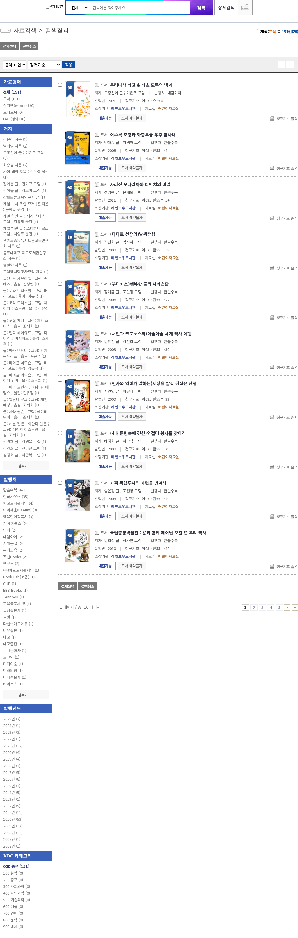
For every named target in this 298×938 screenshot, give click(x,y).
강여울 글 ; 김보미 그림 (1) (24, 190)
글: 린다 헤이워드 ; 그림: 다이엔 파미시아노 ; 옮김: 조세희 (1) (26, 338)
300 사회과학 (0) (16, 886)
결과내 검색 (54, 6)
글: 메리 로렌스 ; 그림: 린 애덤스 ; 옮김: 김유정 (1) (26, 389)
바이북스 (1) (13, 684)
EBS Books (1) (15, 590)
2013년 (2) (11, 799)
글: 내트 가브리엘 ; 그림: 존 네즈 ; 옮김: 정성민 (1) (25, 281)
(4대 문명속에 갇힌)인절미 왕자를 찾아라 (148, 433)
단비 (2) (9, 530)
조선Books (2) (15, 556)
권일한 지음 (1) (15, 265)
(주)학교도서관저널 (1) (21, 570)
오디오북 (13, 112)
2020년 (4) (11, 752)
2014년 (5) (11, 792)
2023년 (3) (11, 732)
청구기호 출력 (287, 118)
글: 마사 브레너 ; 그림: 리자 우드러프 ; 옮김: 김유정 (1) (25, 353)
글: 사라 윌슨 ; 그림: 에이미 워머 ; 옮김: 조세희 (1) (25, 414)
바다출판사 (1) (14, 677)
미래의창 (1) (13, 670)
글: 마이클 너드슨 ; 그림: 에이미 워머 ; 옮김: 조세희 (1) (25, 377)
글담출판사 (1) (14, 610)
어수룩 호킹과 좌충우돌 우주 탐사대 (143, 135)
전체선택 (9, 46)
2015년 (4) (11, 785)
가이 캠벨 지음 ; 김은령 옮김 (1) (26, 174)
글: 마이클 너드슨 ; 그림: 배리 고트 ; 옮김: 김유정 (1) (25, 365)
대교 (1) (9, 637)
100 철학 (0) (13, 873)
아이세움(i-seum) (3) (20, 510)
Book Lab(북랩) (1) (19, 577)
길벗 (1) (9, 617)
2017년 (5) (11, 772)
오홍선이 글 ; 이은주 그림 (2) (23, 155)
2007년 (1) (11, 839)
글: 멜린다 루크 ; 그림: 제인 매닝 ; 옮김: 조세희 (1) (25, 402)
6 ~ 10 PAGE (287, 607)
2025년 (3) (11, 719)
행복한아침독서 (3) (18, 516)
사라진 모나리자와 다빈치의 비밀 (140, 184)
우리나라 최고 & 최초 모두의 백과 (141, 85)
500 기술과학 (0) (16, 900)
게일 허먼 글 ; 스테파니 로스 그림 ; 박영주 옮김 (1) (26, 231)
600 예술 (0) (13, 906)
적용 (68, 64)
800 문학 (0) (13, 920)
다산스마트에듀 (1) (18, 623)
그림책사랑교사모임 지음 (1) (25, 271)
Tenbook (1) (13, 597)
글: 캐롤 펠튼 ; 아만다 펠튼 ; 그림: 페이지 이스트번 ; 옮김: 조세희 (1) (26, 429)
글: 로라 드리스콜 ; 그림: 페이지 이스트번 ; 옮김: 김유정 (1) (26, 308)
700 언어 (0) (13, 913)
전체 (12, 92)
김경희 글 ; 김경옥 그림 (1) (24, 441)
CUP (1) (9, 583)
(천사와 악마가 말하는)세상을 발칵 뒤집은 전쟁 (153, 383)
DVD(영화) (14, 119)
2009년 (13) (12, 826)
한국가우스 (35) (15, 496)
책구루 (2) (11, 563)
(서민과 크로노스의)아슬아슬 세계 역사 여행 (150, 334)
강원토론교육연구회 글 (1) (24, 197)
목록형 (290, 64)
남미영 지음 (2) (15, 146)
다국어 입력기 (245, 7)
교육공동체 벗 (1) (17, 603)
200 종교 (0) (13, 879)
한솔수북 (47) (14, 490)
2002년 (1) (11, 846)
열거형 (281, 64)
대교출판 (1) (13, 643)
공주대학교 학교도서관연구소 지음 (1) (24, 255)
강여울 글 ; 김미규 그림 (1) (24, 183)
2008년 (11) (12, 832)
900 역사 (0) (13, 926)
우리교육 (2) (13, 550)
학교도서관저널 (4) (18, 503)
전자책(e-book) (18, 105)
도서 (11, 99)
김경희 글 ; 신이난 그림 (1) (24, 448)
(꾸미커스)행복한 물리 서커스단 (139, 284)
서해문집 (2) (13, 543)
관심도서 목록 (235, 46)
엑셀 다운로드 (277, 46)
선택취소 (29, 46)
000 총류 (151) (16, 866)
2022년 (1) (11, 739)
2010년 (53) (12, 819)
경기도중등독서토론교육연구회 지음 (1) (26, 243)
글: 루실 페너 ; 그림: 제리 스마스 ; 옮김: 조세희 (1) (26, 323)
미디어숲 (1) (13, 664)
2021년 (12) (12, 745)
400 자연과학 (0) (16, 893)
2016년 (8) (11, 779)
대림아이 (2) (13, 536)
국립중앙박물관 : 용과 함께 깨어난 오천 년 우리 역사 (158, 533)
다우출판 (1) (13, 630)
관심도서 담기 (193, 46)
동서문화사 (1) (14, 650)
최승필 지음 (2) (15, 165)
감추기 (26, 465)
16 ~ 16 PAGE (295, 607)
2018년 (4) (11, 765)
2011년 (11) (12, 812)
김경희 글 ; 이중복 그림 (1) (24, 455)
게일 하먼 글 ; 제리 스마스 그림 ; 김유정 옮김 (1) (24, 218)
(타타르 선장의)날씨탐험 (132, 234)
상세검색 (226, 7)
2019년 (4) (11, 759)
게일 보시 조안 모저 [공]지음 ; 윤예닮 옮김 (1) (26, 206)
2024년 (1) (11, 725)
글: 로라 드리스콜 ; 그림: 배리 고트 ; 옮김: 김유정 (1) (25, 293)
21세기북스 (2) (15, 523)
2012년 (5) (11, 806)
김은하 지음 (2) (15, 139)
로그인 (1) (11, 657)
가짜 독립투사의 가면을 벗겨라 (138, 483)
